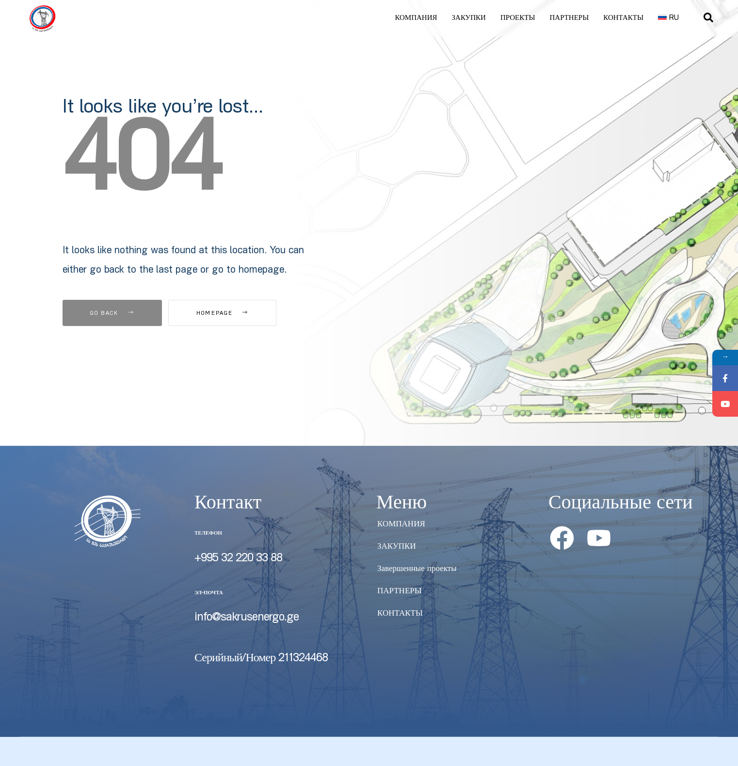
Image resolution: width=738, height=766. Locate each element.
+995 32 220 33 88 (238, 559)
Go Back (112, 313)
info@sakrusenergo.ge (246, 618)
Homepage (222, 313)
